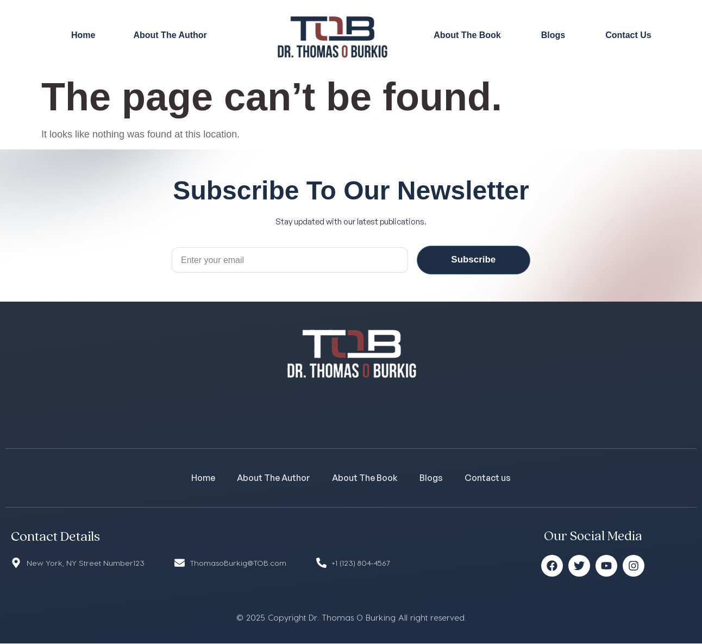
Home (83, 35)
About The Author (169, 35)
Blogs (553, 35)
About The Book (467, 35)
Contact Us (628, 35)
